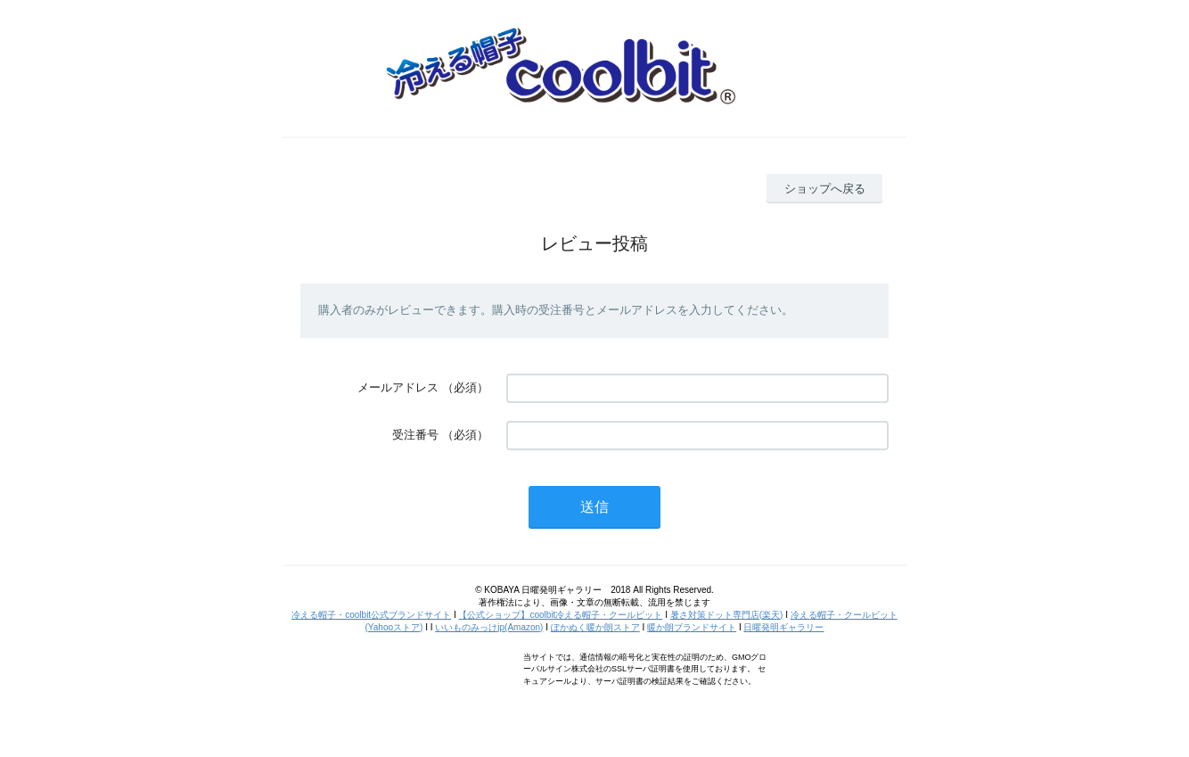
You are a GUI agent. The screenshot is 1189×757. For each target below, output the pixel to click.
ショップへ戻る (824, 188)
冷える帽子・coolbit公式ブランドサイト (371, 615)
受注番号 (415, 434)
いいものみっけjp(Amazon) (489, 627)
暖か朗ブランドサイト (691, 627)
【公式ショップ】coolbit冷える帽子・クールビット (560, 615)
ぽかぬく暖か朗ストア (595, 627)
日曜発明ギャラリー (783, 627)
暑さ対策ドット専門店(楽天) (726, 615)
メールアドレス (398, 387)
